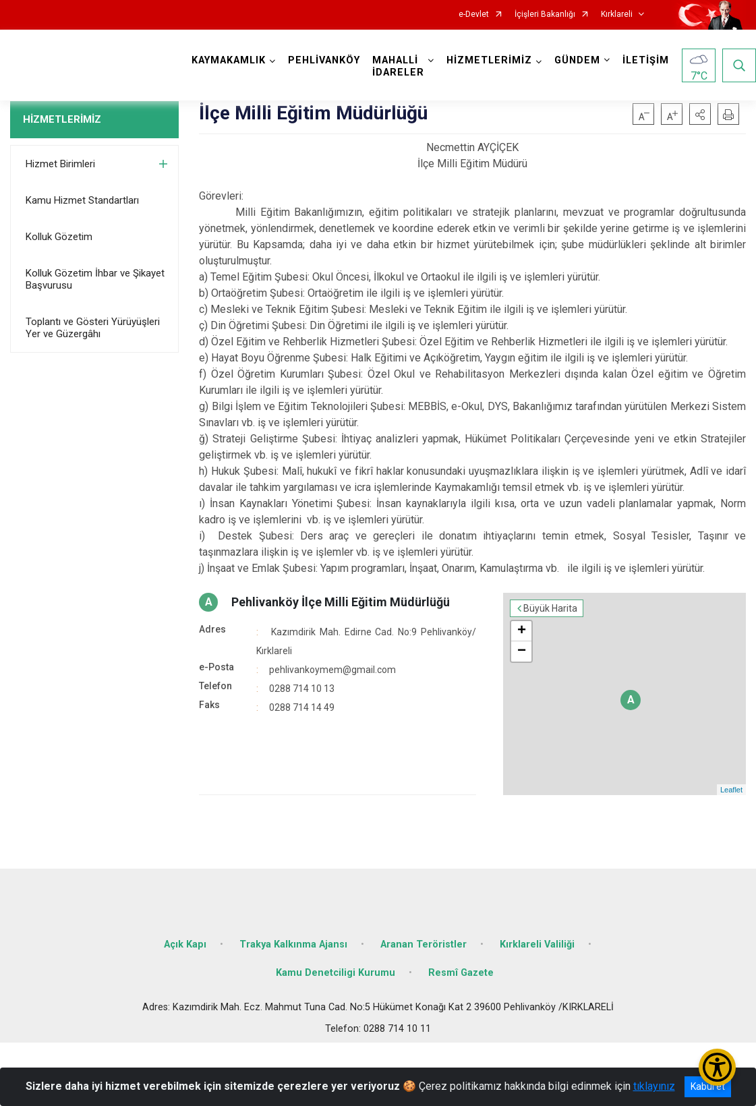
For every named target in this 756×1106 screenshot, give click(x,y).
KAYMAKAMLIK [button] (229, 60)
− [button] (521, 651)
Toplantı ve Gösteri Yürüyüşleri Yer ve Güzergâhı (93, 328)
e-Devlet (474, 14)
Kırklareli (617, 14)
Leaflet (731, 790)
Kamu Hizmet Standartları (82, 200)
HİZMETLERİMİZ (62, 119)
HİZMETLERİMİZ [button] (489, 60)
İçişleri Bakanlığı (545, 14)
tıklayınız (654, 1086)
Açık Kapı (185, 944)
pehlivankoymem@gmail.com (332, 669)
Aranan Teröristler (423, 944)
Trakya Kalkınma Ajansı (293, 944)
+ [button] (521, 631)
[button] (700, 114)
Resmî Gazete (461, 973)
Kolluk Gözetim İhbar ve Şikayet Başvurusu (95, 279)
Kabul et (708, 1086)
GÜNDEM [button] (577, 60)
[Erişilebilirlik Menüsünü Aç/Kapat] (717, 1067)
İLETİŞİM (645, 60)
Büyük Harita (550, 608)
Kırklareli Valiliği (537, 944)
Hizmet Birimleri (60, 164)
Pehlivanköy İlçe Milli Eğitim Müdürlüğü (340, 602)
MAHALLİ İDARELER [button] (398, 66)
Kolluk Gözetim (59, 237)
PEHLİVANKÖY (324, 60)
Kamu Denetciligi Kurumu (335, 973)
